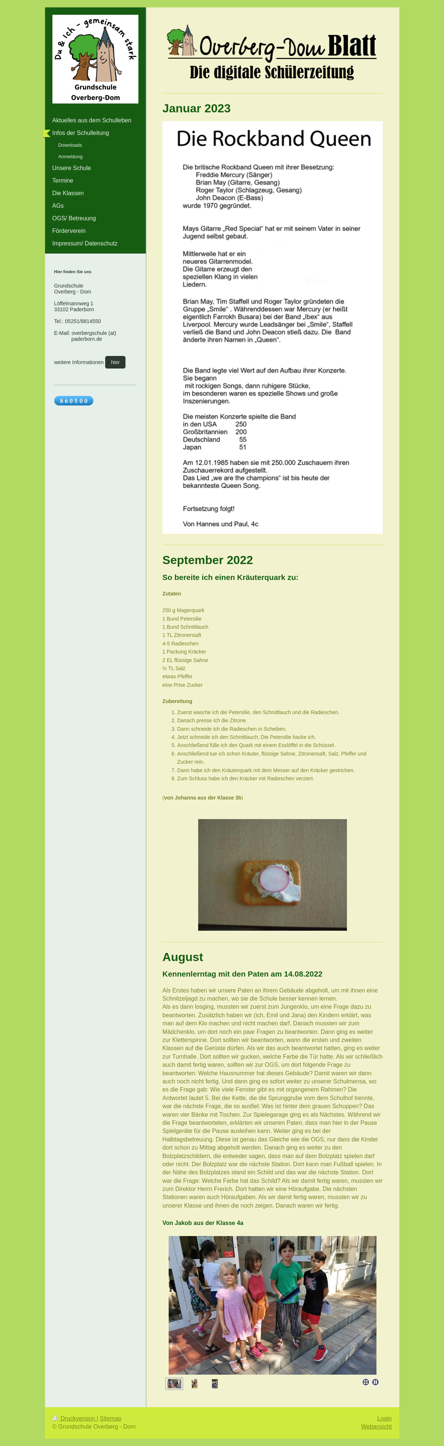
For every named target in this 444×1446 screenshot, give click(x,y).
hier (115, 362)
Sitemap (110, 1418)
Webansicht (376, 1426)
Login (384, 1418)
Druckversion (74, 1418)
